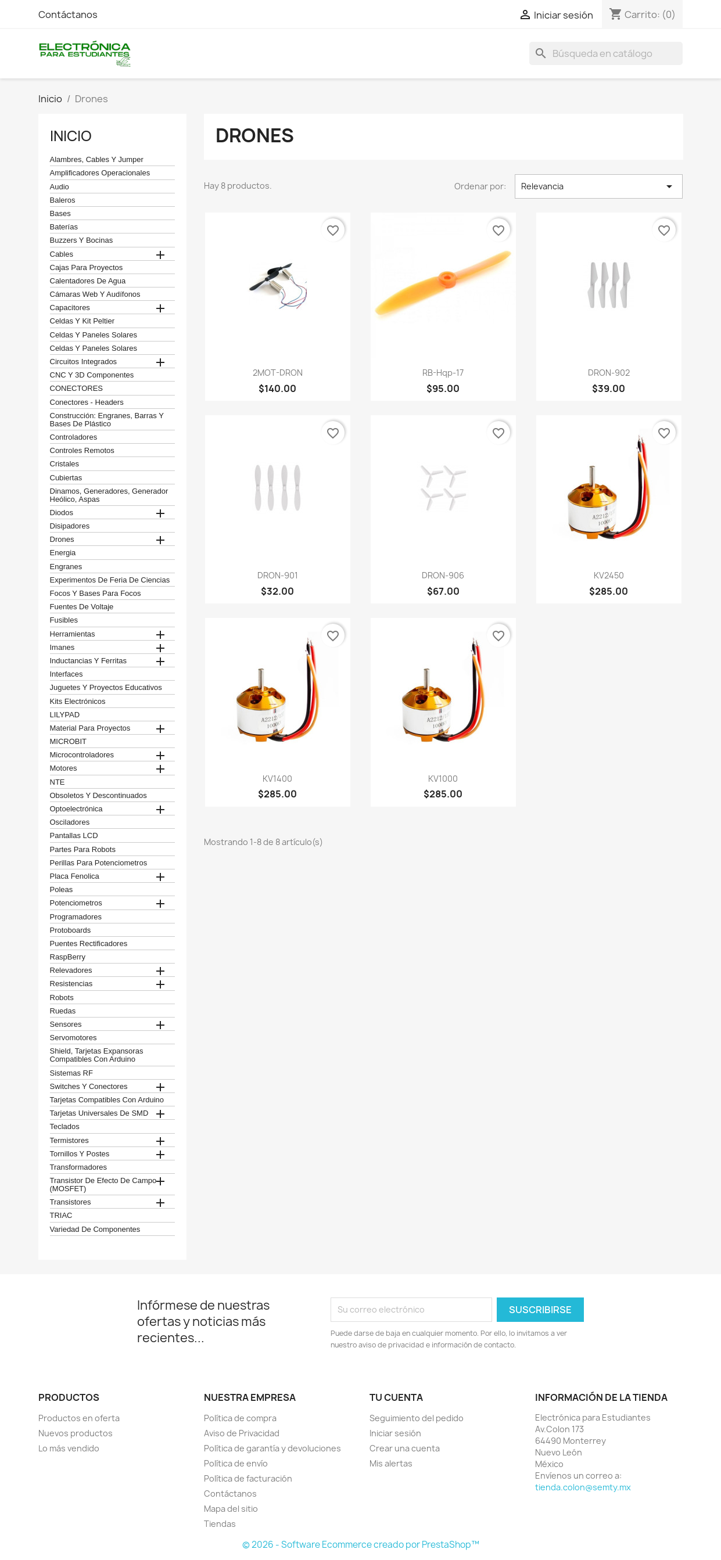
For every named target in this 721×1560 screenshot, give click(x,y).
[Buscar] (606, 53)
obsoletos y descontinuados (98, 796)
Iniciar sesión (395, 1433)
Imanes (62, 648)
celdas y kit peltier (82, 321)
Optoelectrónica (76, 809)
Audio (59, 187)
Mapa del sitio (231, 1508)
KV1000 (443, 778)
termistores (69, 1141)
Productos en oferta (79, 1418)
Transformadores (78, 1167)
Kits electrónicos (78, 702)
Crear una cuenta (405, 1448)
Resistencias (71, 984)
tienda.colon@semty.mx (583, 1487)
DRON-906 (443, 575)
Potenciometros (76, 903)
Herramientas (72, 634)
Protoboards (70, 930)
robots (62, 998)
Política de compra (240, 1418)
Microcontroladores (82, 755)
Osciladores (70, 822)
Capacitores (70, 308)
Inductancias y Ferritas (88, 661)
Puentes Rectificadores (89, 944)
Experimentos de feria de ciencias (110, 580)
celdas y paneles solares (94, 335)
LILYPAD (65, 715)
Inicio (71, 136)
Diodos (61, 513)
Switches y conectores (89, 1087)
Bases (60, 214)
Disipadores (70, 526)
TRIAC (61, 1216)
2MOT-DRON (278, 372)
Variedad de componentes (95, 1229)
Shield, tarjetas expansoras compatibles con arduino (97, 1055)
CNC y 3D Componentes (92, 375)
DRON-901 (277, 575)
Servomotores (73, 1038)
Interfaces (66, 674)
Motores (63, 768)
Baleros (63, 200)
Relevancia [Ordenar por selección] (598, 186)
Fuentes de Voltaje (82, 607)
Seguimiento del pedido (417, 1418)
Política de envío (236, 1463)
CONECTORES (76, 388)
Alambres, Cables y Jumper (97, 160)
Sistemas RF (71, 1073)
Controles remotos (82, 451)
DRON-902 (609, 372)
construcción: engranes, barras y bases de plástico (107, 420)
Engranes (66, 567)
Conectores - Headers (87, 402)
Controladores (74, 437)
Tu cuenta (396, 1397)
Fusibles (64, 620)
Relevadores (71, 970)
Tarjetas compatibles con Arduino (107, 1100)
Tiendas (220, 1523)
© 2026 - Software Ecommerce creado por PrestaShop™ (360, 1545)
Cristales (65, 464)
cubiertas (66, 478)
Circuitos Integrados (83, 362)
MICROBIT (68, 742)
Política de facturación (248, 1478)
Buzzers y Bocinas (81, 240)
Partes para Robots (83, 850)
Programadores (76, 917)
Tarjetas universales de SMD (99, 1113)
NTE (57, 782)
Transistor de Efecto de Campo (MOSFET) (103, 1185)
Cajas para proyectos (86, 268)
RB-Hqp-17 (443, 372)
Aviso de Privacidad (241, 1433)
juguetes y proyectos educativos (106, 688)
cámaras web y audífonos (95, 294)
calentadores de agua (88, 281)
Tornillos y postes (80, 1154)
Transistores (70, 1202)
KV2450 (609, 575)
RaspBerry (67, 957)
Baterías (64, 227)
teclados (65, 1127)
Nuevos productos (75, 1433)
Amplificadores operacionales (100, 173)
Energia (63, 553)
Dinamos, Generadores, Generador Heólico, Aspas (109, 495)
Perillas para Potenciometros (99, 863)
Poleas (61, 890)
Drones (62, 539)
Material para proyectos (90, 728)
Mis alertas (391, 1463)
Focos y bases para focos (95, 594)
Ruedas (63, 1011)
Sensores (66, 1024)
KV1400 (277, 778)
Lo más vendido (68, 1448)
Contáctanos (68, 14)
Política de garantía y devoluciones (272, 1448)
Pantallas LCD (74, 836)
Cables (61, 254)
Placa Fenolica (74, 876)
